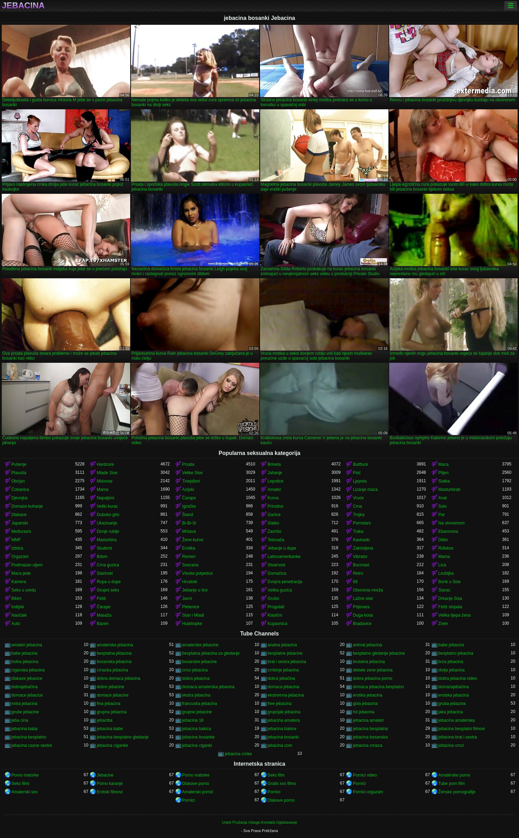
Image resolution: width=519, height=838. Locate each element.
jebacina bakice (282, 728)
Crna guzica (108, 565)
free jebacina (280, 703)
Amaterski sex (25, 791)
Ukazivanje (107, 523)
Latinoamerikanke (284, 556)
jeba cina (20, 720)
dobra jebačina (281, 678)
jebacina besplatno (29, 737)
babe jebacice (451, 644)
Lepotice (275, 481)
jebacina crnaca (367, 745)
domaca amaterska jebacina (208, 686)
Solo (442, 506)
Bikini (17, 598)
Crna (357, 506)
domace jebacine (112, 695)
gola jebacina (365, 703)
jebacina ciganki (197, 745)
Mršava (189, 531)
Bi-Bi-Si (189, 523)
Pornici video (365, 775)
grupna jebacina (111, 712)
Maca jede (21, 573)
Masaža (104, 615)
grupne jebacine (197, 712)
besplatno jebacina (455, 653)
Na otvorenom (451, 523)
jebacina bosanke (198, 737)
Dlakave (19, 514)
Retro (358, 573)
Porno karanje (110, 783)
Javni (187, 598)
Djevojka (20, 497)
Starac (444, 590)
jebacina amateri (368, 720)
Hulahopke (192, 623)
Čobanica (20, 489)
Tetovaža (276, 539)
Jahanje (275, 472)
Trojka (358, 514)
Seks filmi (20, 783)
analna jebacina (282, 644)
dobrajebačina (25, 686)
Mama (102, 489)
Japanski (20, 523)
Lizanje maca (365, 489)
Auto (16, 623)
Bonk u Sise (449, 581)
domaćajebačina (453, 686)
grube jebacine (25, 712)
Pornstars (362, 523)
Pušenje (19, 464)
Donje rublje (108, 531)
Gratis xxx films (282, 783)
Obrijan (18, 481)
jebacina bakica (196, 728)
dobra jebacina (196, 678)
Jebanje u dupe (282, 548)
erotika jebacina (367, 695)
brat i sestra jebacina (287, 661)
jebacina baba (25, 728)
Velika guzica (280, 590)
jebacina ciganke (112, 745)
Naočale (19, 615)
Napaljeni (105, 497)
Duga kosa (363, 615)
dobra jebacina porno (372, 678)
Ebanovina (448, 531)
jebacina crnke (238, 753)
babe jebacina (25, 653)
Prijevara (361, 606)
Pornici (274, 791)
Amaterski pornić (197, 791)
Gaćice (274, 514)
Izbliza (17, 548)
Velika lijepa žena (454, 615)
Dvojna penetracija (285, 581)
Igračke (189, 506)
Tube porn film (451, 783)
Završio (274, 531)
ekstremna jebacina (286, 695)
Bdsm (102, 556)
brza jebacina (450, 661)
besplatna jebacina (114, 653)
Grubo (273, 598)
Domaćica (277, 573)
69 (355, 581)
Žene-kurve (192, 539)
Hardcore (105, 464)
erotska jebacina (453, 695)
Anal (442, 497)
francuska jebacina (199, 703)
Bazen (103, 623)
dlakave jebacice (27, 678)
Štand (187, 514)
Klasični (275, 615)
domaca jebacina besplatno (378, 686)
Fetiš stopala (450, 606)
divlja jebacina (451, 670)
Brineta (274, 464)
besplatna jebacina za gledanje (211, 653)
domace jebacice (27, 695)
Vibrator (360, 556)
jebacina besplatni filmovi (461, 728)
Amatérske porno (454, 775)
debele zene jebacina (372, 670)
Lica (442, 565)
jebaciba (104, 720)
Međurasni (21, 531)
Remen (189, 556)
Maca (443, 464)
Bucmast (361, 565)
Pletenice (190, 606)
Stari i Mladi (193, 615)
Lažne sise (363, 598)
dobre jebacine (110, 686)
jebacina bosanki (283, 737)
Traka (358, 531)
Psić (357, 472)
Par (441, 514)
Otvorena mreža (368, 590)
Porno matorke (25, 775)
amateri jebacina (27, 644)
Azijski (188, 489)
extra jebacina (25, 703)
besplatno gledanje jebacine (379, 653)
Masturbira (107, 539)
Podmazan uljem (27, 565)
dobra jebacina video (457, 678)
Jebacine (105, 775)
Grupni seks (108, 590)
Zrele (443, 623)
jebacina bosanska (370, 737)
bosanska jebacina (114, 661)
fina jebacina (108, 703)
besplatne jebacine (285, 653)
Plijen (443, 472)
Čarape (189, 497)
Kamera (19, 581)
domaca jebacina (283, 686)
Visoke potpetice (197, 573)
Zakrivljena (363, 548)
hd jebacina (363, 712)
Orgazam (20, 556)
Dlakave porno (195, 783)
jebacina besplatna (370, 728)
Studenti (104, 548)
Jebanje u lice (195, 590)
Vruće (358, 497)
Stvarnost (277, 565)
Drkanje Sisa (450, 598)
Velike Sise (192, 472)
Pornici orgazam (368, 791)
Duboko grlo (108, 514)
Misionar (104, 481)
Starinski (105, 573)
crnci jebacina (195, 670)
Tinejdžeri (191, 481)
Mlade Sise (107, 472)
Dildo (443, 539)
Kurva (273, 497)
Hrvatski (189, 581)
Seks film (276, 775)
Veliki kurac (107, 506)
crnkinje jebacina (283, 670)
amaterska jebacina (115, 644)
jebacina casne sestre (32, 745)
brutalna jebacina (369, 661)
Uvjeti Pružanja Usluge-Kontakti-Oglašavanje (259, 822)
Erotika (188, 548)
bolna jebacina (25, 661)
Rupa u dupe (109, 581)
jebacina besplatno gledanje (123, 737)
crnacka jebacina (112, 670)
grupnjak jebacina (284, 712)
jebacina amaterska (456, 720)
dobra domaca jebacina (118, 678)
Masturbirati (449, 489)
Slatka (444, 481)
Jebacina (23, 5)
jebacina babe (110, 728)
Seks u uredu (24, 590)
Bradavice (362, 623)
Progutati (276, 606)
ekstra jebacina (196, 695)
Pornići (359, 783)
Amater (274, 489)
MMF (16, 539)
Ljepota (359, 481)
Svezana (190, 565)
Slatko (273, 523)
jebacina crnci (451, 745)
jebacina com (280, 745)
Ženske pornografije (456, 791)
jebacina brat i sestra (457, 737)
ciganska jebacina (28, 670)
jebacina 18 (192, 720)
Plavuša (19, 472)
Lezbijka (446, 573)
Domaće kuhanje (27, 506)
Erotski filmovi (110, 791)
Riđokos (445, 548)
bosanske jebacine (199, 661)
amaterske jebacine (200, 644)
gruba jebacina (452, 703)
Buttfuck (360, 464)
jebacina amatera (284, 720)
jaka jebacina (450, 712)
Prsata (188, 464)
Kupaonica (278, 623)
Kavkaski (361, 539)
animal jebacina (367, 644)
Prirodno (275, 506)
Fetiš (101, 598)
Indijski (18, 606)
